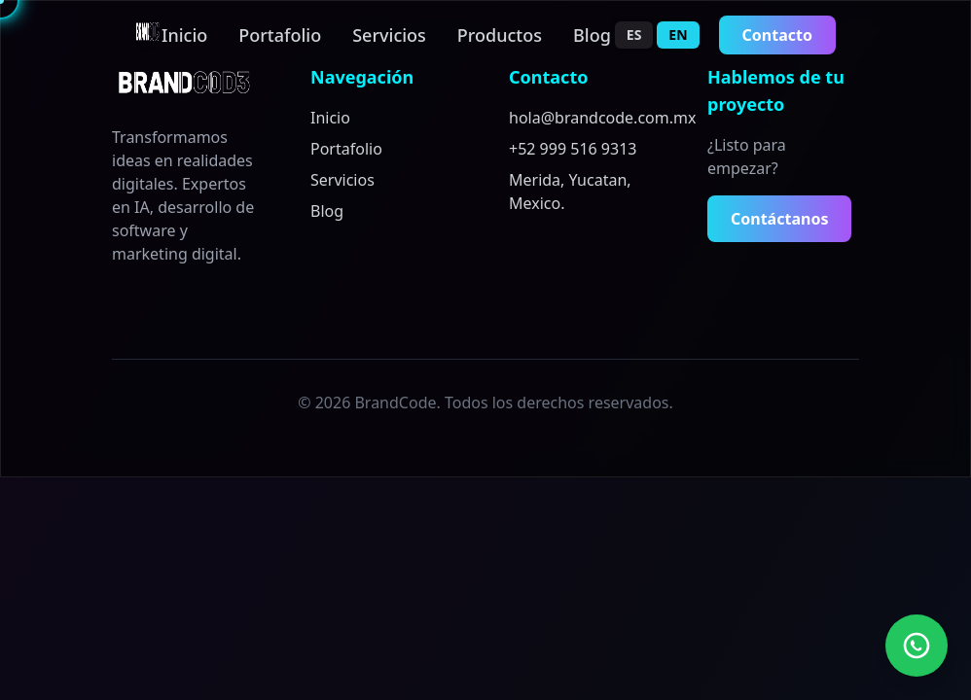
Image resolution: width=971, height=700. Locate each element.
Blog (592, 35)
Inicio (184, 35)
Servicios (389, 35)
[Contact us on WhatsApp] (916, 645)
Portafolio (279, 35)
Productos (499, 35)
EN (677, 34)
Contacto (777, 35)
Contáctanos (779, 218)
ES (634, 34)
